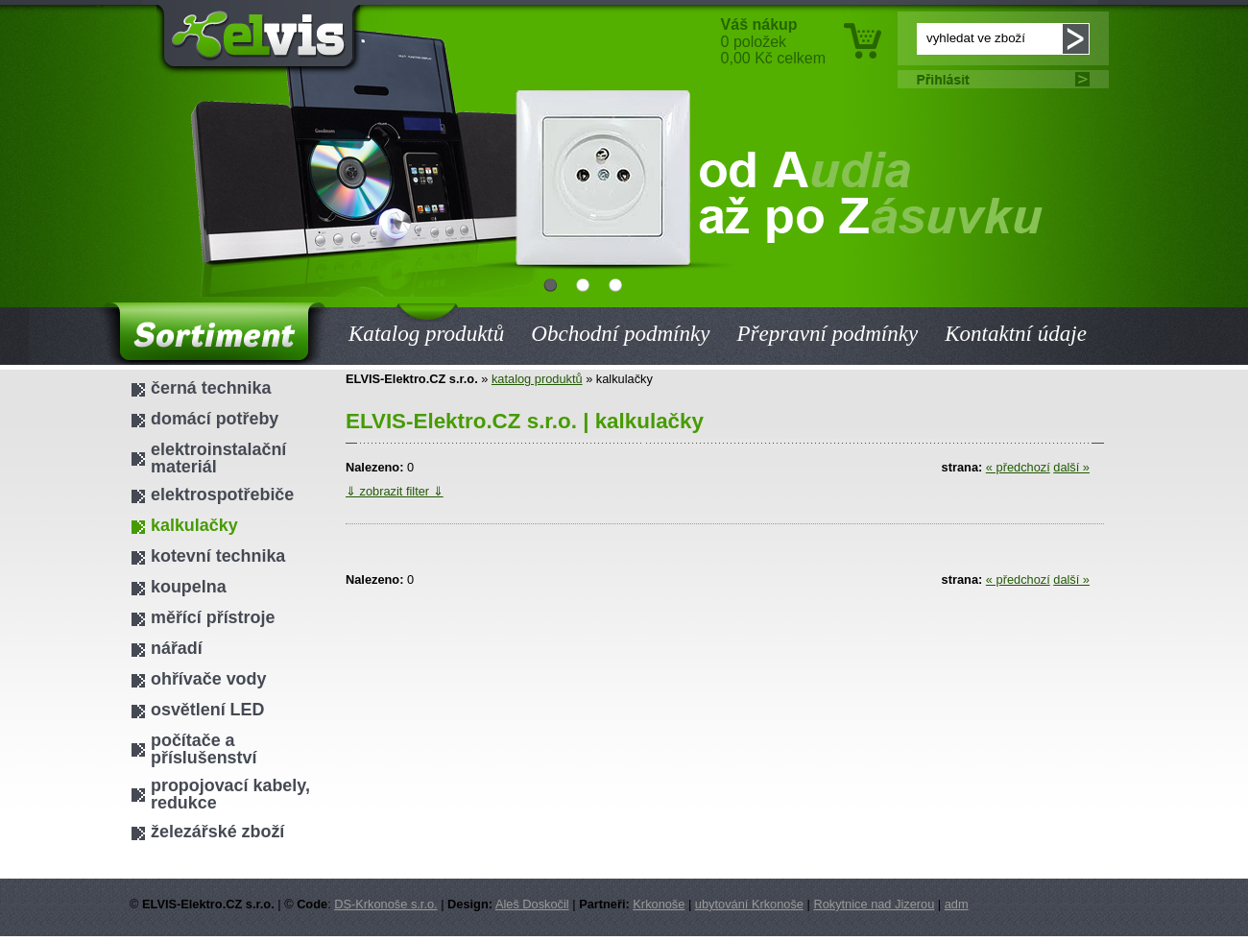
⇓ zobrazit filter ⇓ (395, 491)
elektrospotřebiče (222, 494)
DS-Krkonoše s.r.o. (385, 904)
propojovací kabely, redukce (230, 794)
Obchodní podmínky (620, 333)
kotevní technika (218, 556)
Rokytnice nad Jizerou (873, 904)
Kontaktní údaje (1016, 333)
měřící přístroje (213, 617)
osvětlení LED (207, 709)
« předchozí (1018, 467)
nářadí (177, 648)
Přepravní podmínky (827, 333)
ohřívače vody (208, 678)
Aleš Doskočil (532, 904)
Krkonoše (658, 904)
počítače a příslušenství (203, 749)
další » (1071, 467)
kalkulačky (194, 525)
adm (957, 904)
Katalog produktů (426, 321)
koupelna (189, 586)
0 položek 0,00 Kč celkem (773, 41)
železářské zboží (217, 831)
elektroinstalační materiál (218, 458)
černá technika (211, 388)
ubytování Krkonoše (749, 904)
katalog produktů (537, 379)
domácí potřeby (214, 418)
